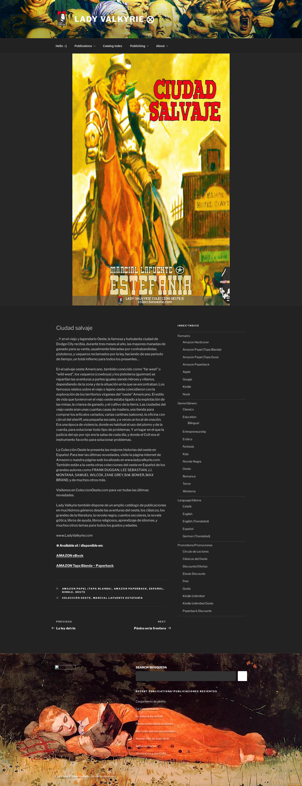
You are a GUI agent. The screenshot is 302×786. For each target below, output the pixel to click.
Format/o (184, 336)
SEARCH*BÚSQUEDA (151, 667)
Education (189, 417)
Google (187, 379)
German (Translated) (196, 536)
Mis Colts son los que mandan (155, 731)
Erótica (187, 439)
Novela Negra (192, 461)
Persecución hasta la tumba (154, 723)
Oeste (80, 592)
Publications (85, 46)
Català (187, 506)
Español (156, 588)
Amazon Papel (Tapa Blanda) (87, 588)
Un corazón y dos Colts (151, 753)
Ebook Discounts (194, 573)
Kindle (67, 592)
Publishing (139, 46)
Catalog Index (112, 46)
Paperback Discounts (197, 611)
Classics (188, 409)
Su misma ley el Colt (149, 716)
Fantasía (188, 446)
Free (186, 581)
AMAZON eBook (69, 556)
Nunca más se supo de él (152, 738)
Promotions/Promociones (195, 545)
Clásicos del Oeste (195, 559)
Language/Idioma (189, 500)
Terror (187, 483)
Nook (186, 394)
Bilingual (193, 423)
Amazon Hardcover (196, 342)
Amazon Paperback (130, 588)
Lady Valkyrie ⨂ (114, 19)
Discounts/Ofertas (195, 566)
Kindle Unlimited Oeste (198, 603)
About (162, 46)
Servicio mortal (146, 746)
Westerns (189, 491)
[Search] (242, 676)
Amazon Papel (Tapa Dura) (201, 357)
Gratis (187, 588)
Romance (189, 476)
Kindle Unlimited (193, 596)
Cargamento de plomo (151, 701)
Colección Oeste (76, 597)
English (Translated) (196, 521)
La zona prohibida (147, 708)
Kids (186, 454)
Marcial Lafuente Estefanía (118, 597)
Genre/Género (187, 403)
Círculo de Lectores (196, 551)
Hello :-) (61, 46)
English (187, 514)
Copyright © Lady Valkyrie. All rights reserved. (85, 776)
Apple (186, 371)
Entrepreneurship (194, 431)
